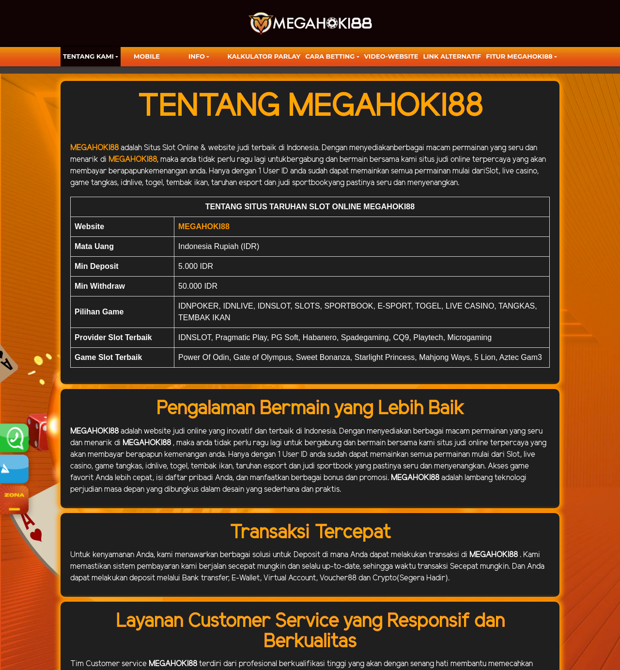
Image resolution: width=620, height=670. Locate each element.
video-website (391, 56)
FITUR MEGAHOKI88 (519, 56)
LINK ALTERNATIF (452, 56)
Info (196, 56)
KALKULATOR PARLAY (264, 56)
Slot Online (180, 148)
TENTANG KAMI (88, 56)
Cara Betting (330, 56)
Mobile (147, 56)
